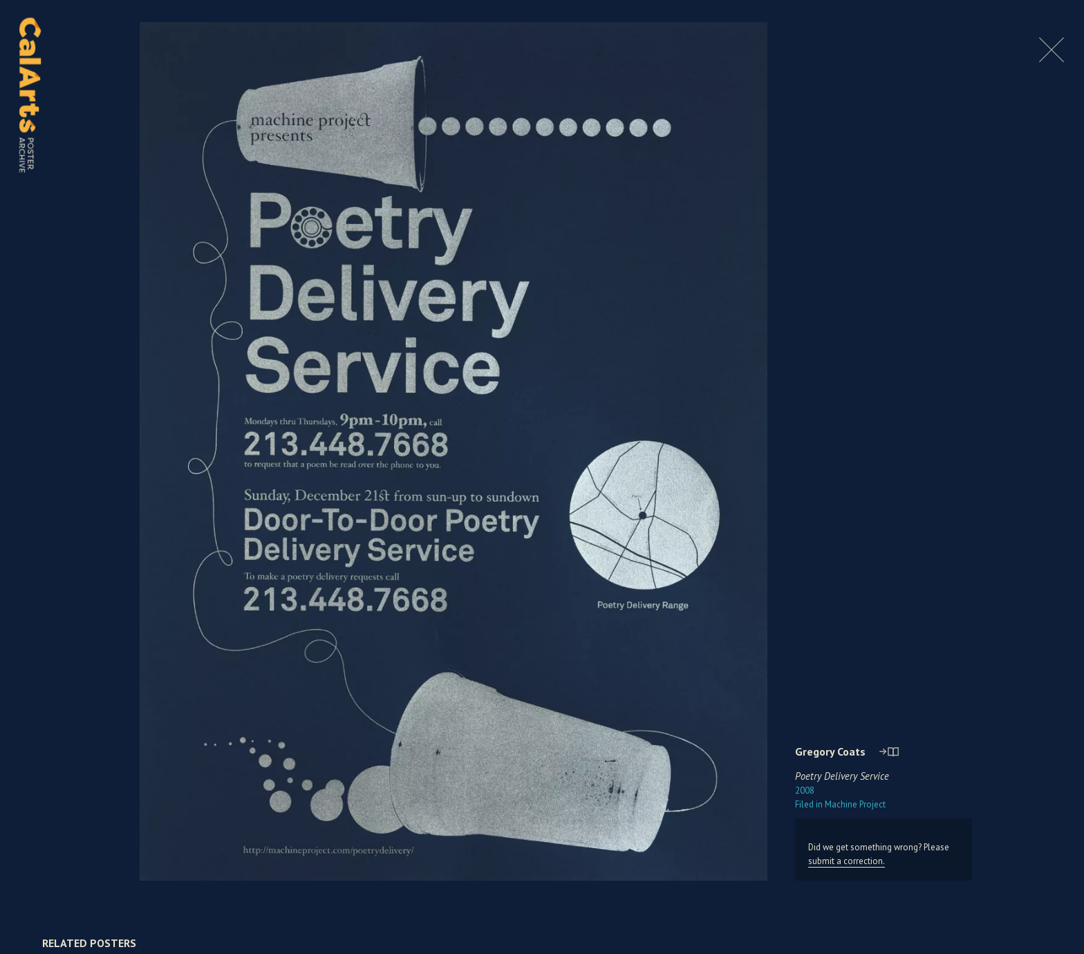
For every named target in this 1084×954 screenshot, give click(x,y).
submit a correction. (846, 861)
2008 (804, 790)
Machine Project (840, 804)
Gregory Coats (830, 751)
